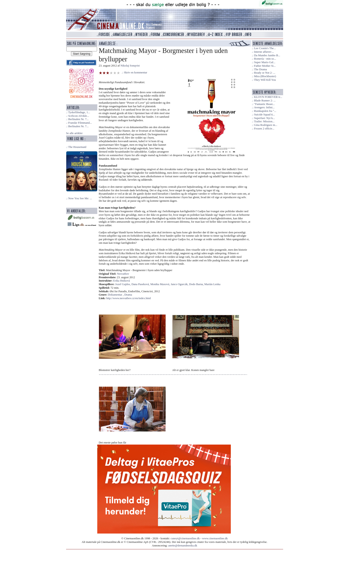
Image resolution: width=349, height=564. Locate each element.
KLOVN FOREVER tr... (268, 97)
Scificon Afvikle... (78, 115)
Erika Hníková (121, 280)
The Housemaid (77, 147)
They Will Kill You (265, 79)
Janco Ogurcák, (180, 284)
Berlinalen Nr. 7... (78, 119)
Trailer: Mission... (264, 121)
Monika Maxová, (160, 284)
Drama (128, 294)
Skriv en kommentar (135, 72)
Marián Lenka (212, 284)
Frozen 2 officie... (264, 128)
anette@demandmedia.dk (182, 545)
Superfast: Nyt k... (264, 118)
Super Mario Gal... (264, 62)
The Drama (260, 69)
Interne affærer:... (264, 51)
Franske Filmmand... (80, 122)
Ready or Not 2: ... (264, 72)
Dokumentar (115, 294)
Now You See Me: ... (80, 198)
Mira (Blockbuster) (265, 76)
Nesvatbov (123, 273)
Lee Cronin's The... (265, 48)
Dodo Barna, (197, 284)
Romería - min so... (265, 58)
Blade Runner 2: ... (265, 100)
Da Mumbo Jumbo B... (267, 55)
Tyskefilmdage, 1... (79, 112)
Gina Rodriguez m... (265, 125)
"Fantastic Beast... (264, 104)
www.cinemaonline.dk (215, 538)
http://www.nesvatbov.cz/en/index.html (128, 298)
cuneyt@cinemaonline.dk (185, 538)
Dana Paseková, (140, 284)
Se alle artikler (74, 133)
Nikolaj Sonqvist (130, 65)
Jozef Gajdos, (123, 284)
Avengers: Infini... (264, 107)
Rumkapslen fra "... (265, 111)
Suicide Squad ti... (264, 114)
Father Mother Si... (265, 65)
